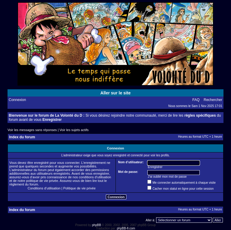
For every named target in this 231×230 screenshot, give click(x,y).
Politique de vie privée (79, 188)
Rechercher (213, 100)
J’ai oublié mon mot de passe (167, 176)
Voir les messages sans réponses (32, 130)
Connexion (17, 100)
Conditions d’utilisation (44, 188)
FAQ (196, 100)
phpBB (96, 225)
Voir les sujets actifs (74, 130)
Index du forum (22, 137)
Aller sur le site (115, 92)
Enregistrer (52, 120)
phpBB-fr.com (126, 228)
